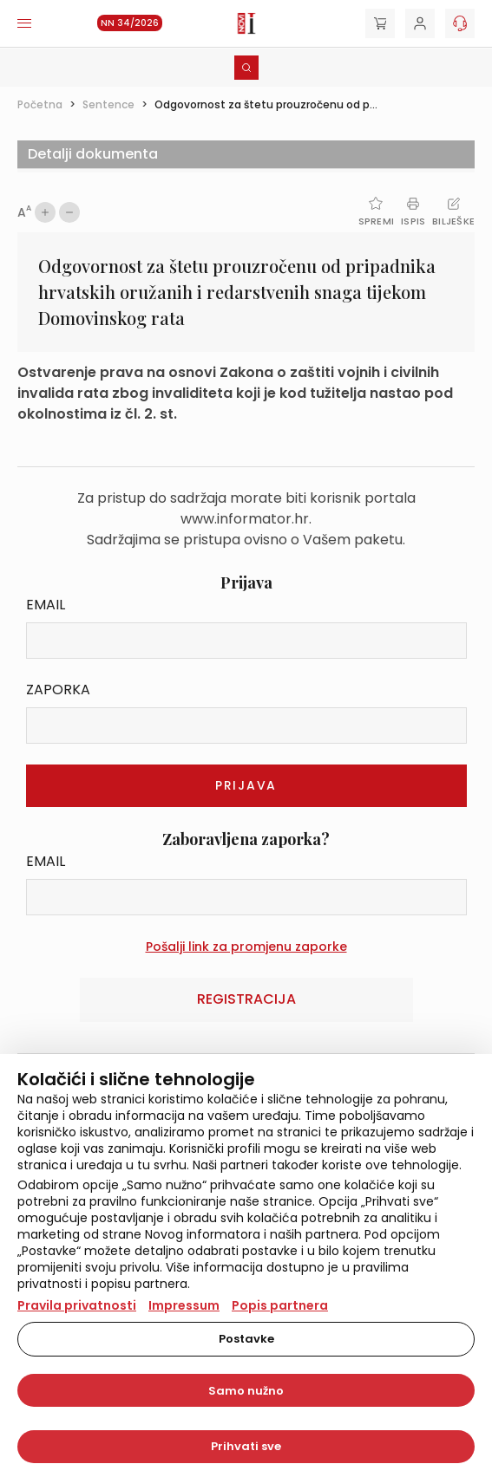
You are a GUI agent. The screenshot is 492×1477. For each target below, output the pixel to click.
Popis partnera (280, 1305)
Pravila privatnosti (76, 1305)
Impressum (184, 1305)
